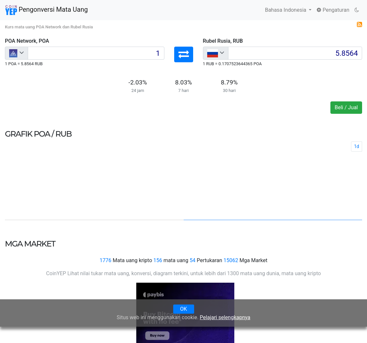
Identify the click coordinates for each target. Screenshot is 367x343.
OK (183, 309)
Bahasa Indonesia (286, 10)
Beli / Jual (346, 107)
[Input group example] (96, 53)
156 (157, 260)
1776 (105, 260)
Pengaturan (333, 10)
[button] (183, 54)
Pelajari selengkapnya (225, 317)
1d (356, 146)
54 (192, 260)
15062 (231, 260)
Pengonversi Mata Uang (46, 10)
